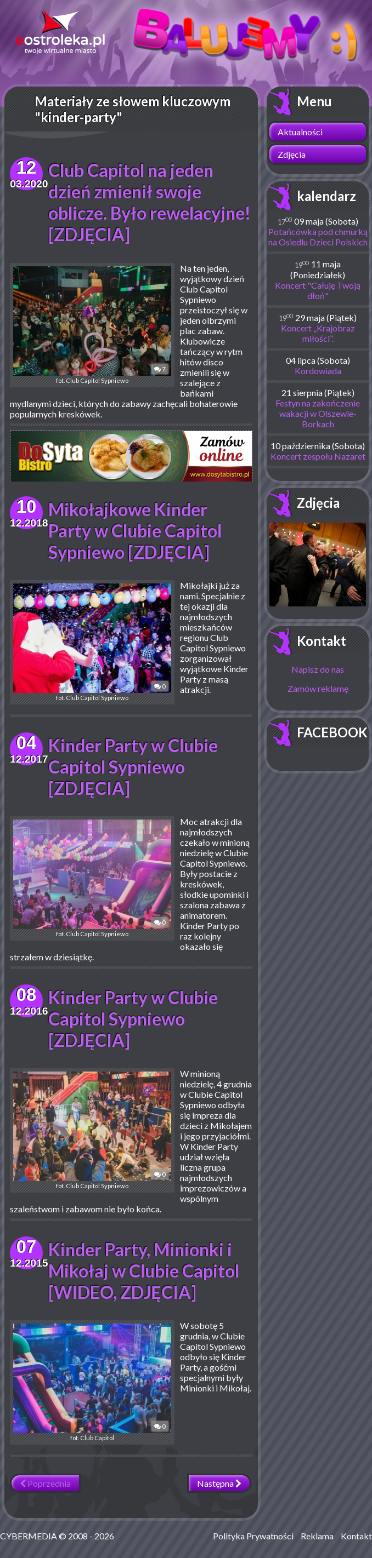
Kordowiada (318, 370)
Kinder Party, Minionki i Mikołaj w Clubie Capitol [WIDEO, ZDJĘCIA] (143, 1271)
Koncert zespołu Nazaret (317, 456)
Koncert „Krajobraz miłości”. (318, 333)
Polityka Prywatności (253, 1536)
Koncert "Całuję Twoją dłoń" (317, 290)
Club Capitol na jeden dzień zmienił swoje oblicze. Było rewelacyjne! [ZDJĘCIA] (149, 202)
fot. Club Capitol (92, 1382)
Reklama (317, 1536)
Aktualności (300, 132)
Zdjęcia (292, 154)
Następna (219, 1483)
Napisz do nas (317, 669)
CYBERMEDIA (28, 1536)
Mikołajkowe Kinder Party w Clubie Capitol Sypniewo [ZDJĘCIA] (135, 531)
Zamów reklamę (318, 688)
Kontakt (321, 641)
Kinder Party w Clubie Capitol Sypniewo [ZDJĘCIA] (133, 767)
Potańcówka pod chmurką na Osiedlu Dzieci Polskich (318, 236)
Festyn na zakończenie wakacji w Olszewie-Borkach (317, 413)
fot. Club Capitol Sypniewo (92, 325)
